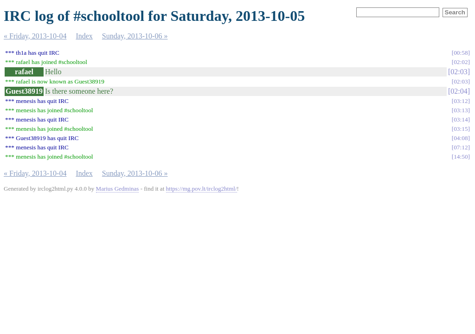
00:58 (461, 52)
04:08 (461, 138)
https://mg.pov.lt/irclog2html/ (201, 188)
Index (84, 36)
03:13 (461, 110)
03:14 (461, 119)
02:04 (458, 91)
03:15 (461, 128)
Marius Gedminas (117, 188)
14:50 (461, 156)
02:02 (461, 61)
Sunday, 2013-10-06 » (135, 36)
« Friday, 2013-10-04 (35, 36)
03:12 (461, 100)
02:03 (458, 72)
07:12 (461, 147)
